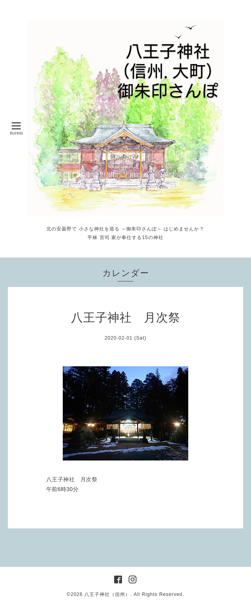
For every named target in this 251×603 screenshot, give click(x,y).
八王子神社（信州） (107, 594)
